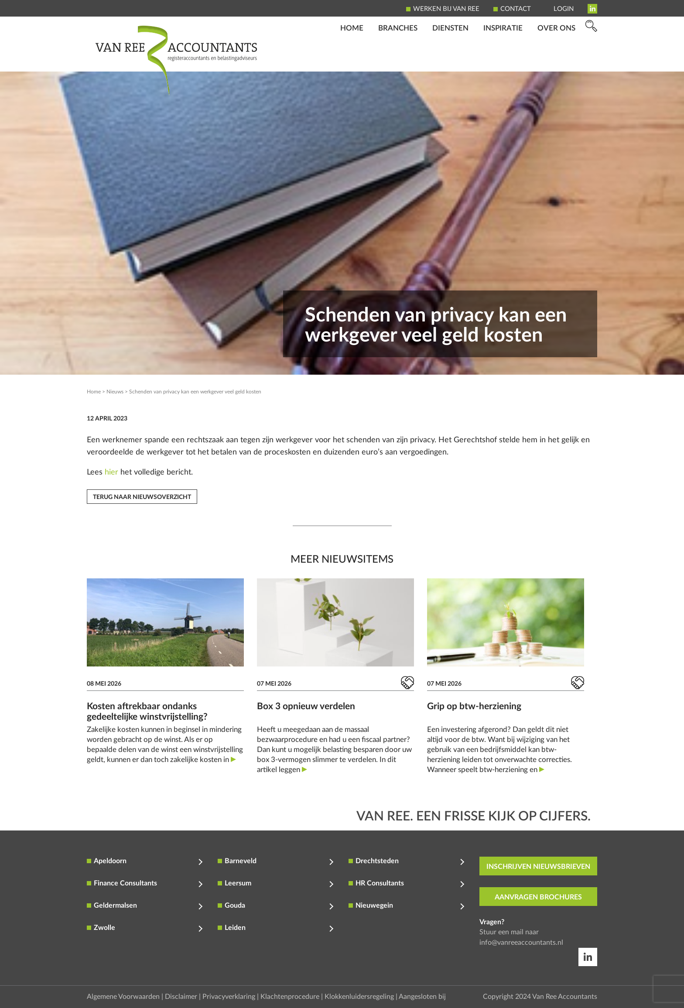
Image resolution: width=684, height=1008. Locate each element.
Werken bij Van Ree (446, 9)
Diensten (450, 59)
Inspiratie (503, 59)
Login (564, 9)
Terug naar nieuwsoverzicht (142, 497)
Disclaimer (181, 996)
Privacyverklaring (228, 996)
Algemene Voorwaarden (123, 996)
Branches (397, 59)
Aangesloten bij (422, 996)
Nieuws (114, 391)
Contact (515, 9)
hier (111, 472)
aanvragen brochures (538, 897)
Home (351, 59)
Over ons (556, 59)
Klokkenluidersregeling (359, 996)
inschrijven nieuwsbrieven (538, 866)
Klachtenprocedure (289, 996)
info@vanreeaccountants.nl (521, 942)
